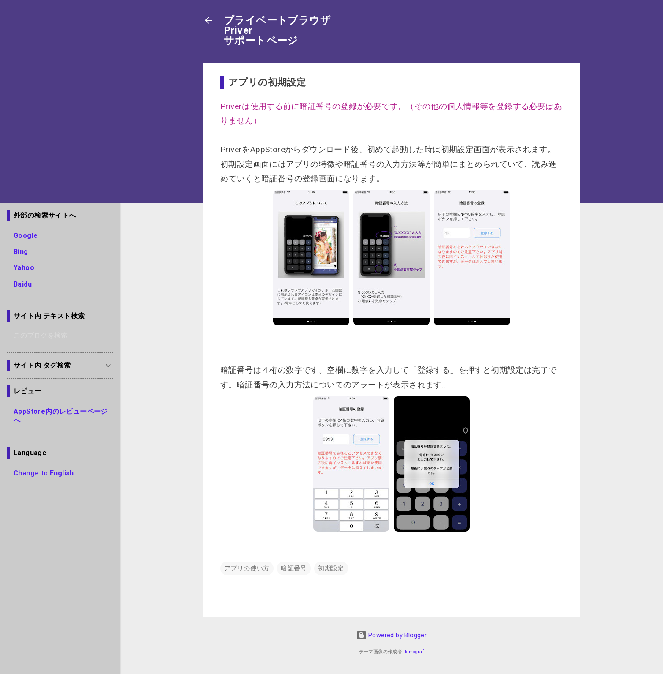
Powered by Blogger (391, 635)
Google (26, 236)
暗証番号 (294, 568)
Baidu (23, 284)
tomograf (414, 652)
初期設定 (331, 568)
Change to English (44, 473)
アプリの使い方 (247, 568)
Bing (21, 252)
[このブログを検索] (63, 335)
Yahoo (24, 268)
